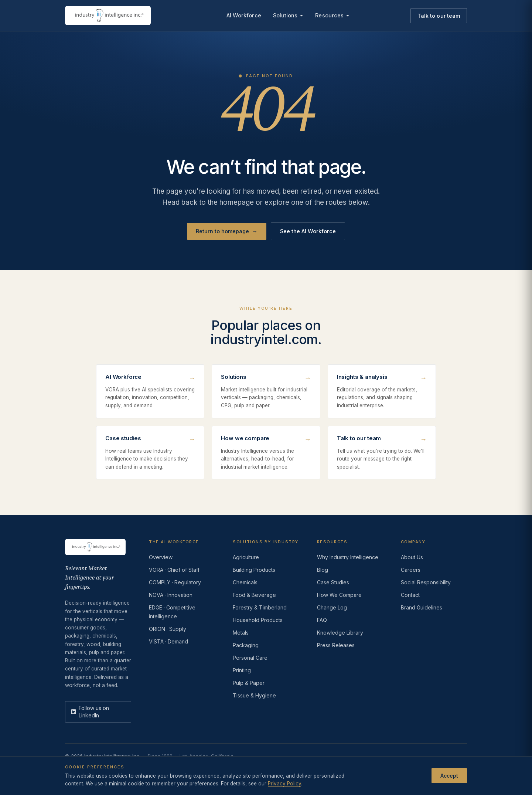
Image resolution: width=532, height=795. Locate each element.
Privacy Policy (284, 783)
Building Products (254, 570)
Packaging (246, 645)
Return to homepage (227, 231)
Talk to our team (438, 16)
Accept (449, 775)
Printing (242, 670)
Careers (410, 570)
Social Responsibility (426, 582)
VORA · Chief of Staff (174, 570)
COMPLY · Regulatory (175, 582)
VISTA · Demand (168, 641)
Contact (410, 595)
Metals (241, 632)
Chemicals (245, 582)
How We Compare (339, 595)
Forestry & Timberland (260, 607)
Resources (332, 15)
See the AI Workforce (308, 231)
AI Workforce (243, 15)
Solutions (288, 15)
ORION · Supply (167, 629)
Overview (161, 557)
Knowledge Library (340, 632)
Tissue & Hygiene (254, 695)
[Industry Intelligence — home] (108, 15)
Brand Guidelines (421, 607)
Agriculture (246, 557)
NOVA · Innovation (170, 595)
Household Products (258, 620)
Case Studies (333, 582)
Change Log (332, 607)
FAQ (322, 620)
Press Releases (336, 645)
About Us (412, 557)
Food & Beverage (254, 595)
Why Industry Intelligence (347, 557)
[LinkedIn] (98, 712)
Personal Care (250, 658)
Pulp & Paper (249, 683)
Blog (322, 570)
